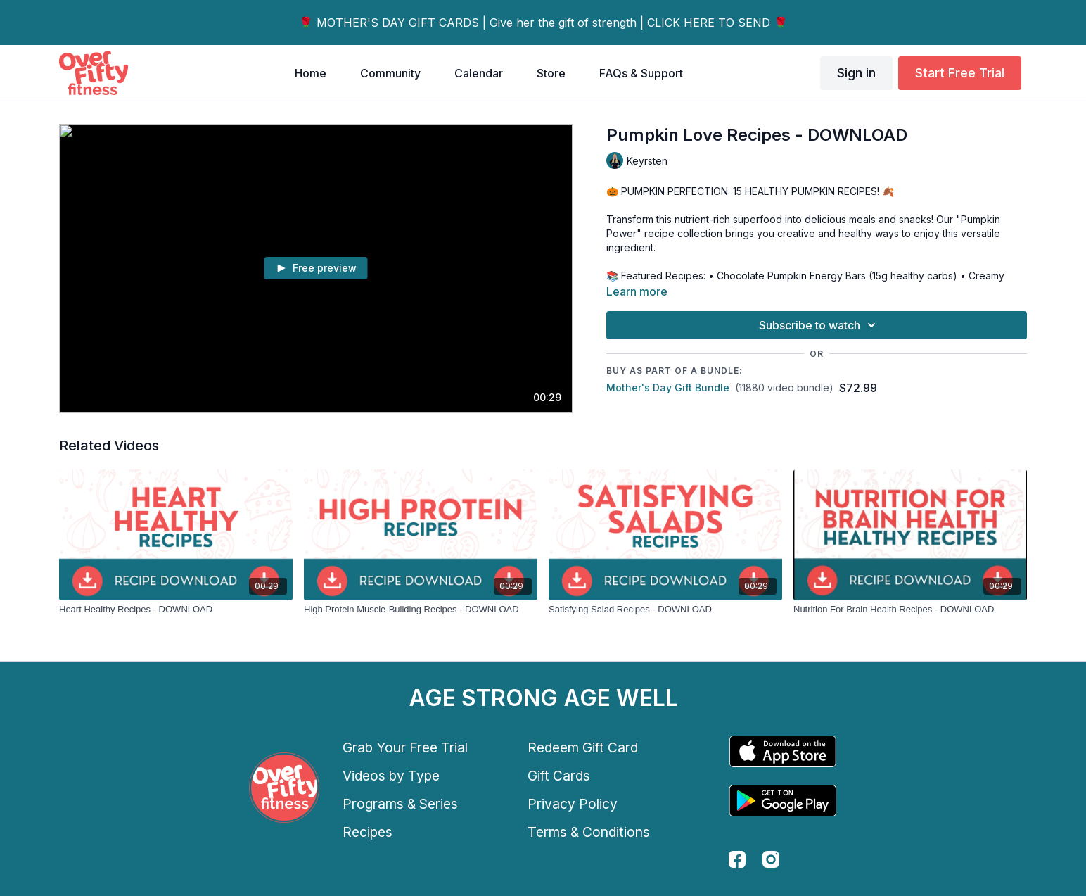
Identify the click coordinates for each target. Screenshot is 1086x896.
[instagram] (770, 859)
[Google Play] (783, 800)
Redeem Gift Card (583, 747)
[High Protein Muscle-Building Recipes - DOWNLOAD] (420, 609)
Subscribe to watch (819, 325)
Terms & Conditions (589, 832)
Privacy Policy (573, 803)
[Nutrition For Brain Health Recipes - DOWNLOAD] (910, 609)
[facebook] (737, 859)
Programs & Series (400, 803)
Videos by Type (391, 775)
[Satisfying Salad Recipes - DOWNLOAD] (665, 609)
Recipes (367, 832)
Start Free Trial (959, 72)
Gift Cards (559, 775)
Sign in (856, 72)
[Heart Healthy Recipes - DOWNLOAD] (176, 609)
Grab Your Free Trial (405, 747)
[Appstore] (783, 751)
